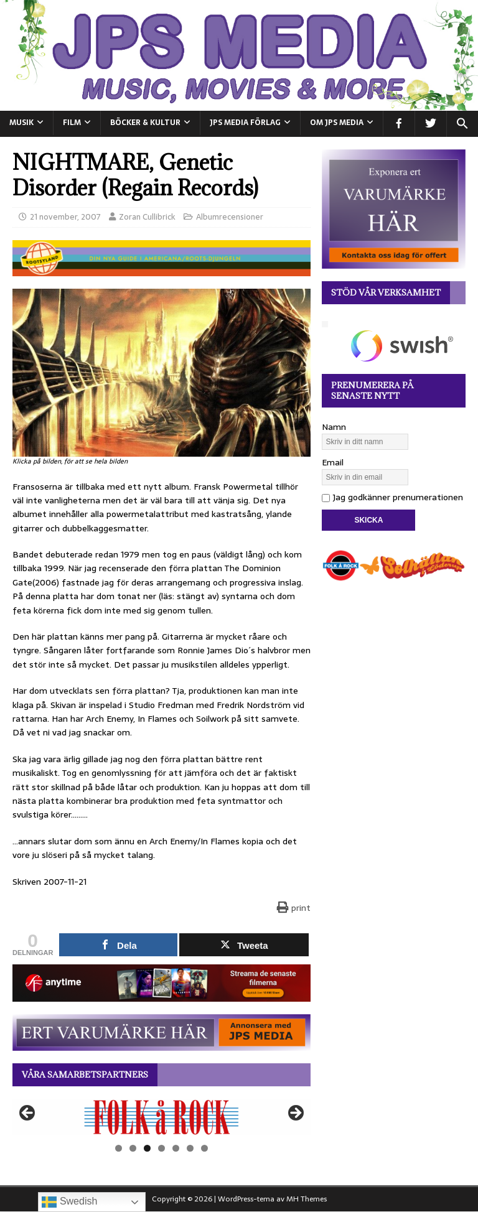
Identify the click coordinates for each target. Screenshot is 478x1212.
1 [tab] (118, 1148)
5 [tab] (175, 1148)
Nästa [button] (295, 1113)
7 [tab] (204, 1148)
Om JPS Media (336, 122)
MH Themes (306, 1199)
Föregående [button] (28, 1113)
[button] (462, 124)
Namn (334, 427)
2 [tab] (132, 1148)
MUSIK (21, 122)
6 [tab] (190, 1148)
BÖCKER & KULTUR (145, 122)
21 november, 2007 (65, 216)
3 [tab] (147, 1148)
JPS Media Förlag (245, 122)
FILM (72, 122)
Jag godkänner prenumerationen (392, 497)
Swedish (69, 1202)
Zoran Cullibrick (147, 216)
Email (333, 462)
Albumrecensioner (229, 216)
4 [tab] (161, 1148)
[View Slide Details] (161, 1117)
